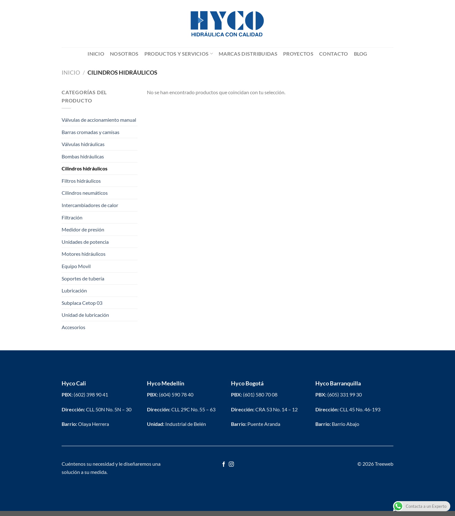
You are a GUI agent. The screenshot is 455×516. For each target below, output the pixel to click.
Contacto (333, 54)
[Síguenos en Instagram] (231, 464)
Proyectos (298, 54)
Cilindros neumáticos (85, 193)
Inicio (96, 54)
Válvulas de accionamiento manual (99, 120)
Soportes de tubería (83, 278)
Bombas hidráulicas (83, 156)
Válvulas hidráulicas (83, 144)
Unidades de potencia (85, 242)
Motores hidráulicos (84, 254)
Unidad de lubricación (85, 315)
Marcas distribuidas (248, 54)
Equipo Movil (76, 266)
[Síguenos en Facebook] (223, 464)
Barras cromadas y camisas (90, 132)
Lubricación (74, 290)
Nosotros (124, 54)
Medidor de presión (83, 229)
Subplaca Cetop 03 (82, 303)
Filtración (72, 217)
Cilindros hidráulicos (84, 168)
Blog (360, 54)
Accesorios (73, 327)
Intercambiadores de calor (90, 205)
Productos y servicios (178, 54)
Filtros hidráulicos (81, 181)
